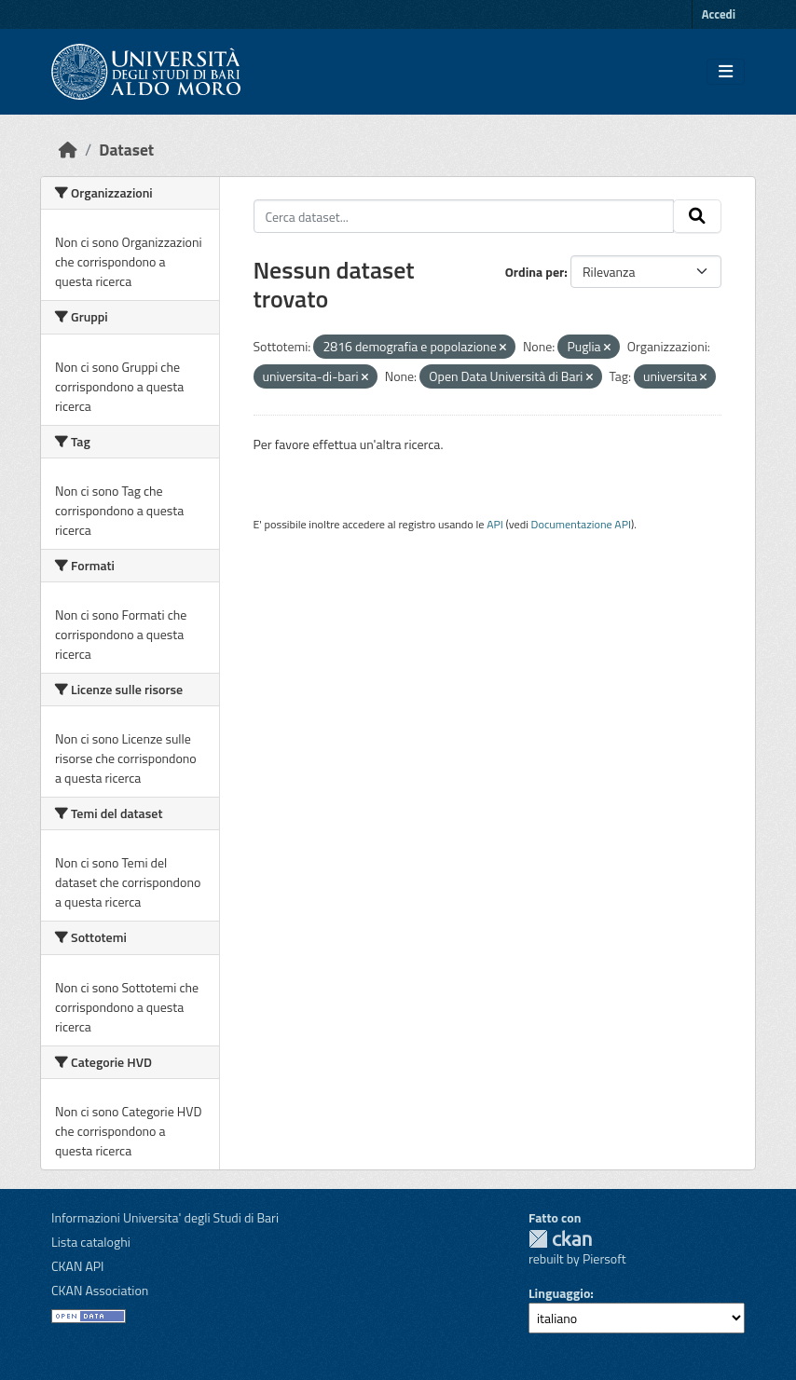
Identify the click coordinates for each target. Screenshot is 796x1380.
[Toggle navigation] (726, 72)
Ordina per (535, 271)
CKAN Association (99, 1290)
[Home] (68, 149)
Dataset (126, 149)
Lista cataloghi (90, 1241)
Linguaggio (559, 1293)
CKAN (560, 1239)
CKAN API (77, 1266)
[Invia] (697, 216)
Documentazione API (581, 524)
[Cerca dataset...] (464, 216)
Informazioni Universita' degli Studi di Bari (165, 1217)
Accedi (718, 14)
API (495, 524)
